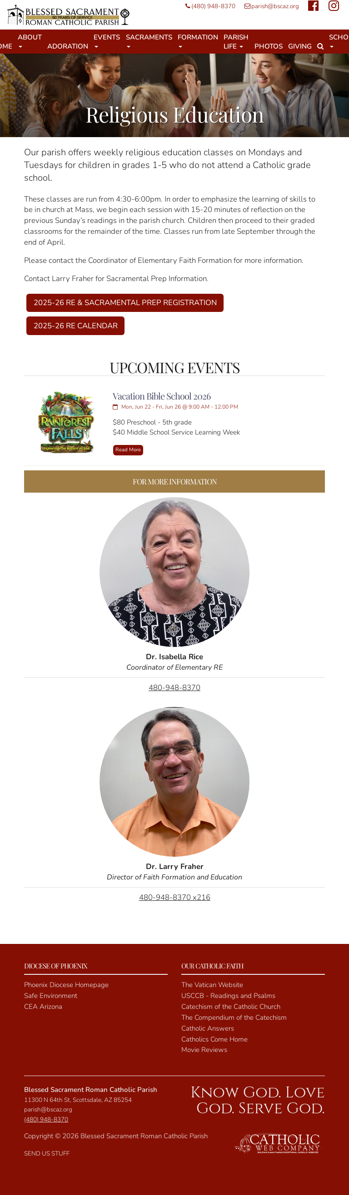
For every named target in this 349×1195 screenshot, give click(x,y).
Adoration (67, 46)
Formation (198, 40)
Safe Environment (50, 995)
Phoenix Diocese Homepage (66, 984)
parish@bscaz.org (269, 6)
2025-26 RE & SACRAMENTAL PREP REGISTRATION (125, 302)
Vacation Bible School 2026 (161, 396)
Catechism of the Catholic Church (230, 1006)
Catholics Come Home (214, 1039)
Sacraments (149, 40)
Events (107, 40)
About (30, 40)
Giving (300, 46)
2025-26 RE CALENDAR (76, 326)
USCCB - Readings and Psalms (228, 995)
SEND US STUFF (47, 1153)
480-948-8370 (174, 687)
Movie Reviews (204, 1049)
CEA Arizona (43, 1006)
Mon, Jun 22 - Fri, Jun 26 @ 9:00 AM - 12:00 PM (175, 406)
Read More (128, 449)
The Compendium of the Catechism (234, 1017)
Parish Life (236, 42)
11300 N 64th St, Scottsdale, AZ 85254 (78, 1100)
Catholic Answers (207, 1028)
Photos (268, 46)
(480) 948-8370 (208, 6)
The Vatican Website (212, 984)
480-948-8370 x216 (174, 897)
